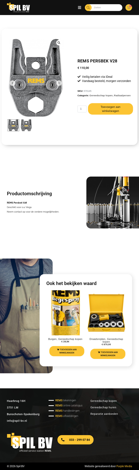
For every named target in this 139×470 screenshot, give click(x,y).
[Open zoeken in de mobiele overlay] (103, 7)
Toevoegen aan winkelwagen (110, 108)
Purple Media (124, 466)
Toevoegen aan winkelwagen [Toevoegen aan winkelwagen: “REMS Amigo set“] (109, 354)
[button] (59, 42)
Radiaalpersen (122, 95)
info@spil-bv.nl (17, 420)
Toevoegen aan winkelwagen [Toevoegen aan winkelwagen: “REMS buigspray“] (68, 351)
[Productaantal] (82, 109)
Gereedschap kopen (101, 95)
